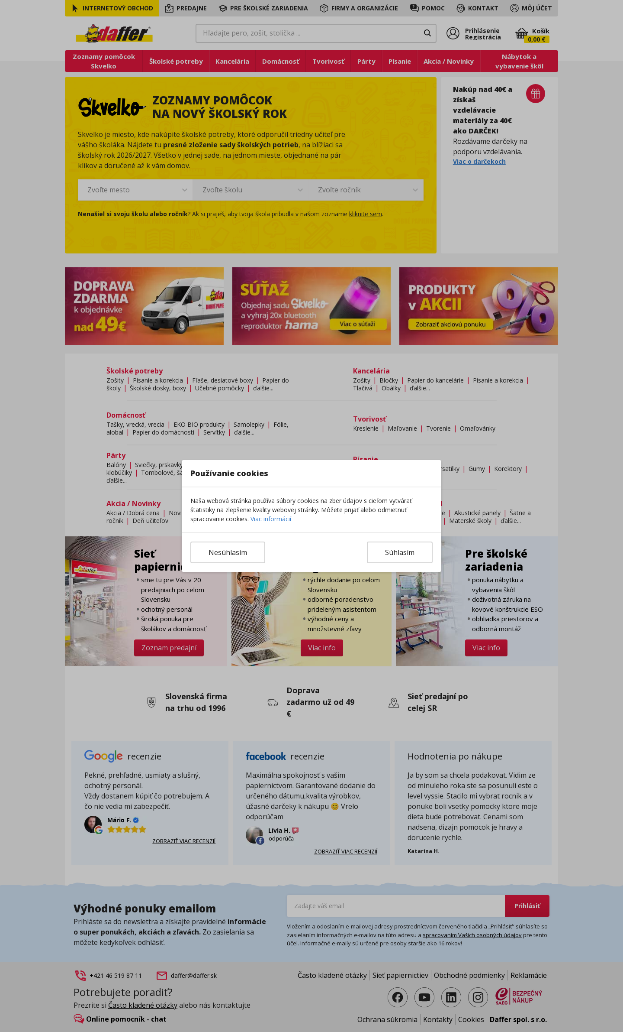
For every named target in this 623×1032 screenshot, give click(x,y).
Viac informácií (270, 519)
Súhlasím (399, 552)
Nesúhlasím (228, 552)
